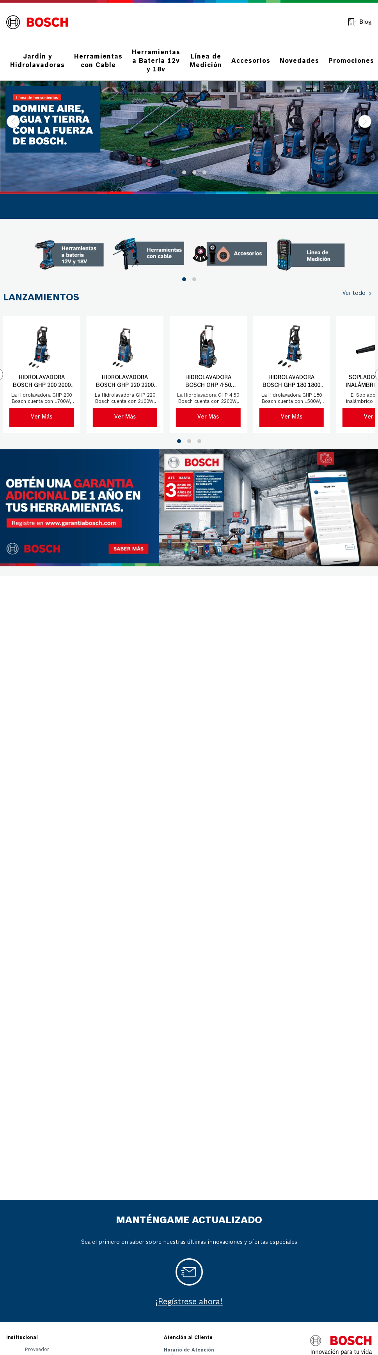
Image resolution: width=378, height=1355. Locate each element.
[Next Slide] (365, 121)
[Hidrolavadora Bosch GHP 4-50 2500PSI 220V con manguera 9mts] (208, 374)
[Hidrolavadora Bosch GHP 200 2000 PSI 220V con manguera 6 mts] (41, 374)
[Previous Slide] (13, 121)
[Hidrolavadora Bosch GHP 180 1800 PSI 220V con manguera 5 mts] (291, 374)
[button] (174, 172)
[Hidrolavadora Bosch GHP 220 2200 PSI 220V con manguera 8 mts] (125, 374)
